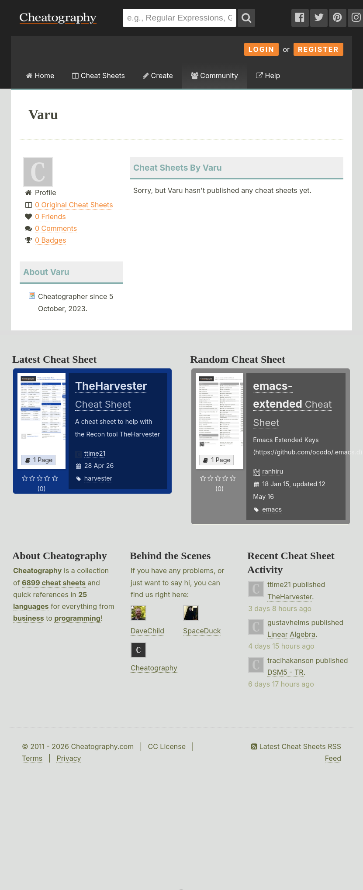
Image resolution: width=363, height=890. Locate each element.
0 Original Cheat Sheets (74, 204)
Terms (32, 758)
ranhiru (272, 471)
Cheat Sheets (98, 75)
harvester (98, 478)
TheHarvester (289, 596)
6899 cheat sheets (54, 582)
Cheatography (37, 570)
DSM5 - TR (285, 672)
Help (268, 75)
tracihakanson (290, 660)
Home (40, 75)
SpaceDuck (202, 630)
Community (214, 75)
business (28, 618)
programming (77, 618)
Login (262, 49)
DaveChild (147, 630)
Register (318, 49)
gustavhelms (288, 622)
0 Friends (50, 216)
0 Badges (50, 240)
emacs (272, 509)
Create (158, 75)
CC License (167, 746)
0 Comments (56, 228)
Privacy (68, 758)
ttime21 (95, 453)
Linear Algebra (291, 634)
